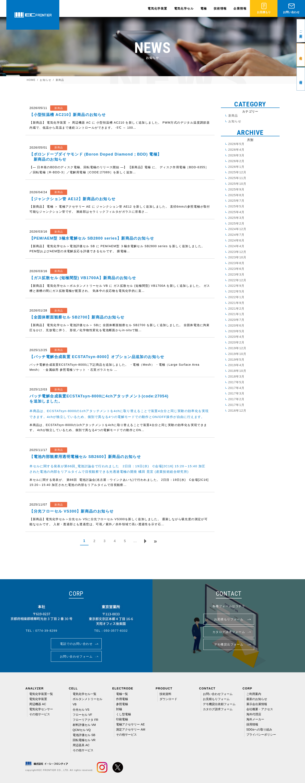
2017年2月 (236, 399)
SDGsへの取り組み (259, 729)
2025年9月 (236, 189)
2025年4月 (236, 212)
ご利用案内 (253, 694)
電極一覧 (122, 694)
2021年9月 (236, 303)
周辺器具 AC (81, 745)
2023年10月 (237, 257)
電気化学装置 (157, 8)
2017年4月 (236, 388)
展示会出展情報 (256, 704)
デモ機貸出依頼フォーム (219, 704)
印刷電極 (122, 719)
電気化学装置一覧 (41, 694)
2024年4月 (236, 246)
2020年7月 (236, 319)
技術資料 (165, 694)
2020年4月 (236, 336)
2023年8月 (236, 263)
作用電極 (122, 699)
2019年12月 (237, 348)
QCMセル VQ (82, 730)
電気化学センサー (41, 709)
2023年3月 (236, 274)
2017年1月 (236, 405)
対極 (119, 709)
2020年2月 (236, 342)
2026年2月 (236, 161)
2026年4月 (236, 149)
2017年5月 (236, 382)
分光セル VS (81, 709)
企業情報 (240, 8)
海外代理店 (253, 714)
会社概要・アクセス (259, 709)
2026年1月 (236, 166)
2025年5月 (236, 206)
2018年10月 (237, 370)
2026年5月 (236, 144)
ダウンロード (168, 699)
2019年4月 (236, 365)
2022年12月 (237, 280)
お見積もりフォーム (216, 699)
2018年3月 (236, 376)
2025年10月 (237, 183)
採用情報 (252, 724)
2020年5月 (236, 331)
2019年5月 (236, 359)
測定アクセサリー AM (130, 729)
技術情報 (220, 8)
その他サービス (39, 714)
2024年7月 (236, 234)
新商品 (233, 115)
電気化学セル (184, 8)
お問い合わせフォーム (218, 694)
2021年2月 (236, 308)
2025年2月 (236, 223)
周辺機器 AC (37, 704)
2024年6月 (236, 240)
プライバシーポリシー (261, 734)
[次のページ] (145, 541)
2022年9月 (236, 285)
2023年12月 (237, 252)
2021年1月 (236, 314)
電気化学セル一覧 (85, 694)
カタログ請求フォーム (218, 709)
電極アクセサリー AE (130, 724)
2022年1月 (236, 297)
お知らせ (234, 121)
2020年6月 (236, 325)
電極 (203, 8)
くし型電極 (123, 714)
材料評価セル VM (84, 724)
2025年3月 (236, 217)
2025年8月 (236, 195)
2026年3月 (236, 155)
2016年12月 (237, 410)
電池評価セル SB (84, 735)
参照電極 (122, 704)
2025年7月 (236, 200)
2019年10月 (237, 354)
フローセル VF (82, 714)
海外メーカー (255, 719)
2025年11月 (237, 178)
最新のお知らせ (256, 699)
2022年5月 (236, 291)
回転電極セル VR (84, 740)
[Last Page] (155, 541)
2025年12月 (237, 172)
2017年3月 (236, 393)
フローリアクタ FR (85, 719)
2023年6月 (236, 268)
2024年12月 (237, 229)
